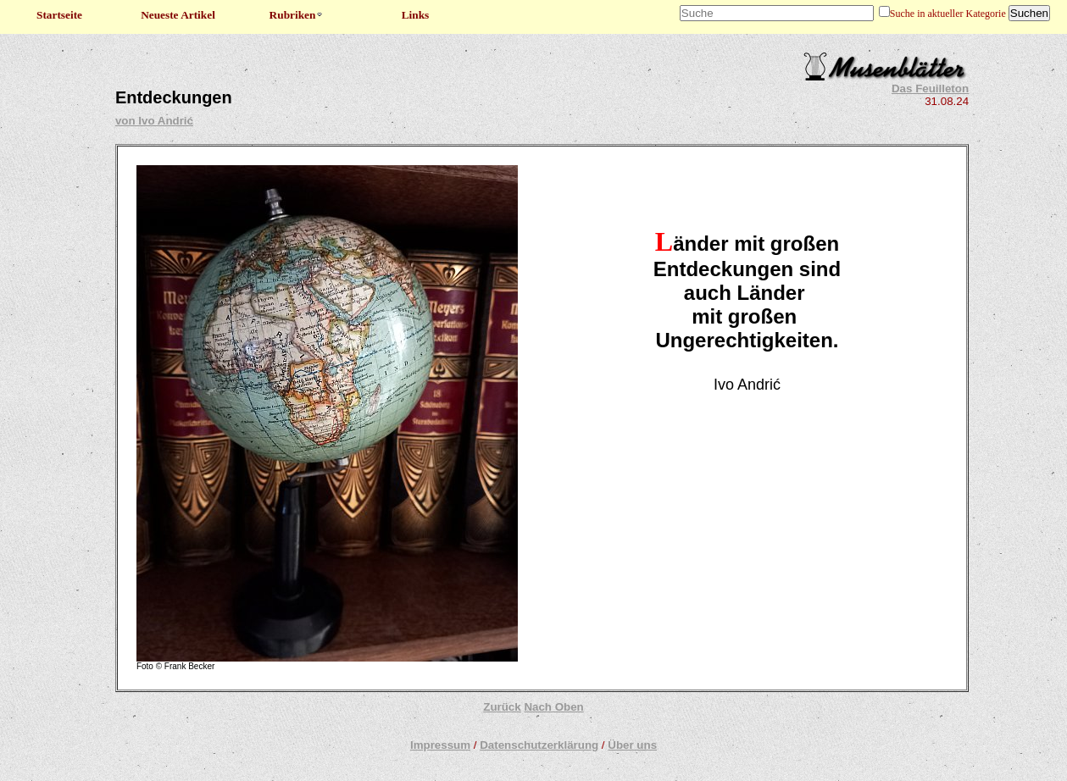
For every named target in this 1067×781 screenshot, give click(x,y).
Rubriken (297, 14)
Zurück (501, 707)
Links (416, 14)
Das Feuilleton (930, 88)
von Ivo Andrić (154, 120)
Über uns (632, 745)
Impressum (440, 745)
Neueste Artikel (178, 14)
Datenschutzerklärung (539, 745)
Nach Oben (553, 707)
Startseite (59, 14)
